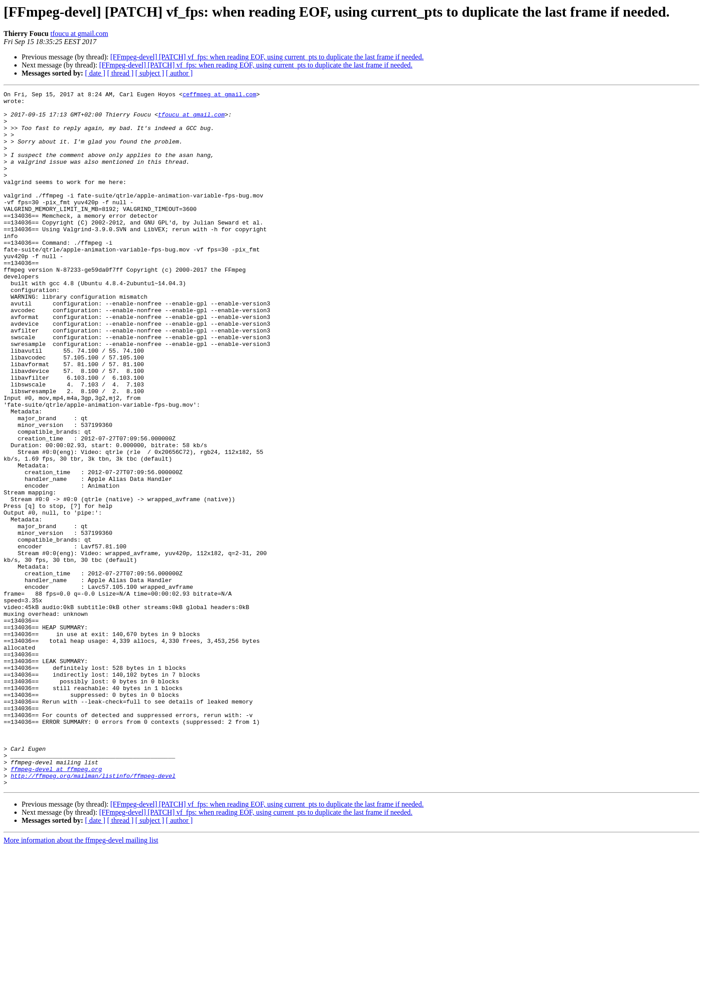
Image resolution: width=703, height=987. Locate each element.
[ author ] (179, 73)
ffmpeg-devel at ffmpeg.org (56, 905)
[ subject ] (149, 73)
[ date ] (95, 73)
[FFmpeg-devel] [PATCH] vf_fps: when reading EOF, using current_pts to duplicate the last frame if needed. (267, 57)
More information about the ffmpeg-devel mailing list (81, 979)
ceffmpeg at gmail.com (219, 95)
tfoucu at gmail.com (79, 33)
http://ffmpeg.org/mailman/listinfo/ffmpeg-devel (93, 913)
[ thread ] (120, 73)
